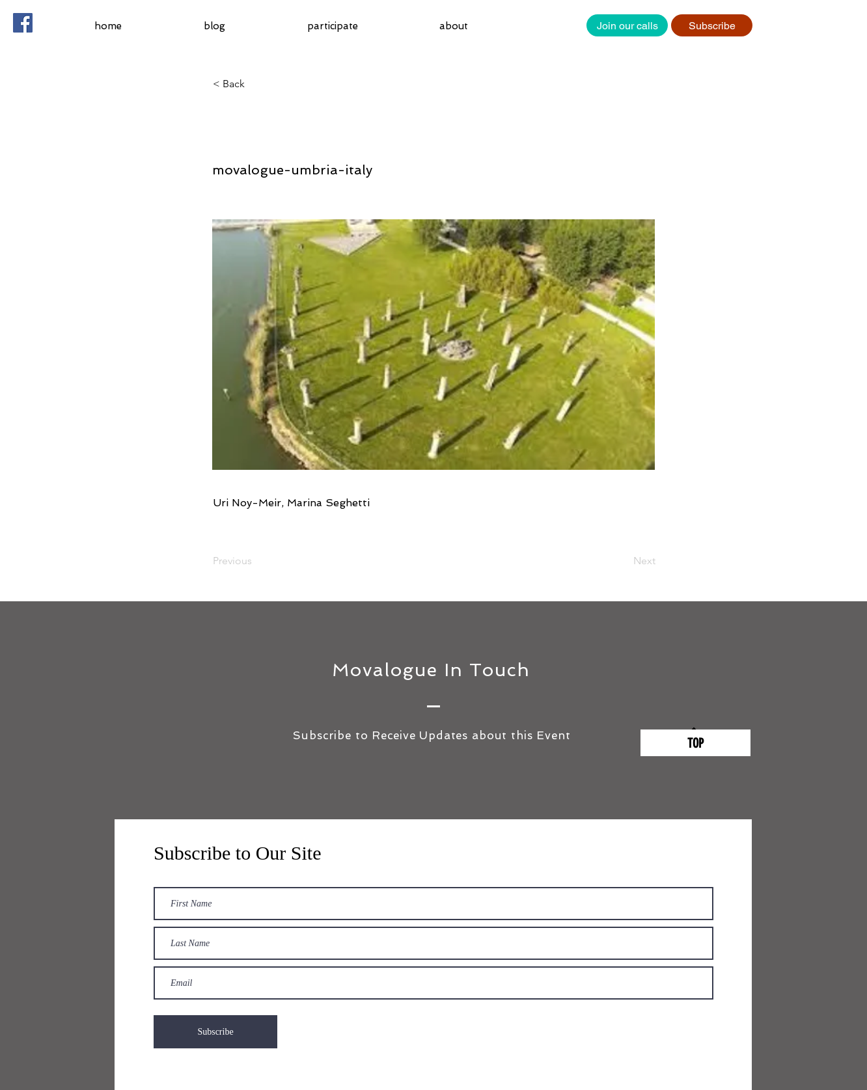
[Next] (622, 561)
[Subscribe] (711, 25)
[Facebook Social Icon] (23, 23)
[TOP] (695, 742)
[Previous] (256, 561)
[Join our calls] (627, 25)
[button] (363, 26)
